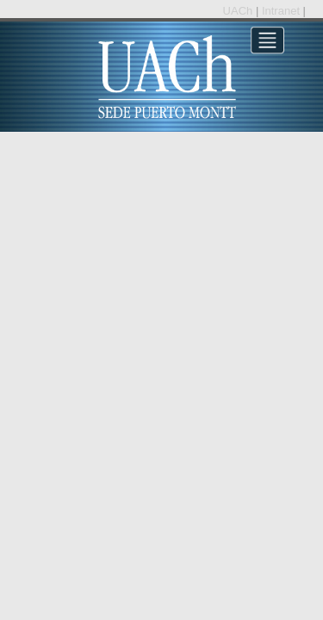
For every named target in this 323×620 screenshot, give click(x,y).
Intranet (282, 10)
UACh (239, 10)
